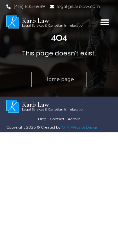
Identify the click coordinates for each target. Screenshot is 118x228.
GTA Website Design (80, 127)
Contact (57, 119)
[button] (105, 22)
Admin (74, 119)
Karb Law (35, 20)
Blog (42, 119)
